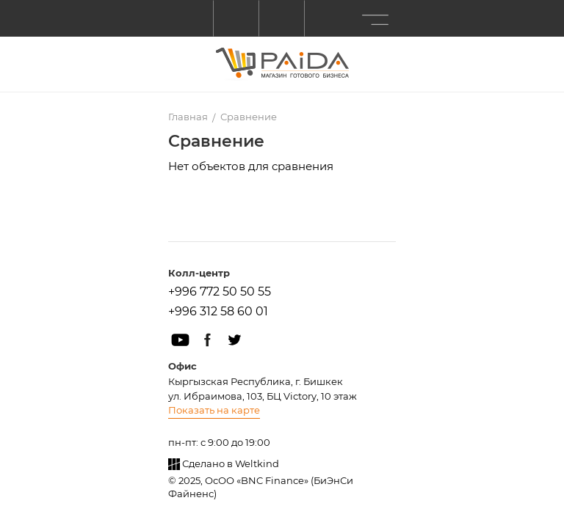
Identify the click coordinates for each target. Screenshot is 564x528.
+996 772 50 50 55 (219, 291)
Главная (188, 116)
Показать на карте (214, 410)
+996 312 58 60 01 (218, 311)
